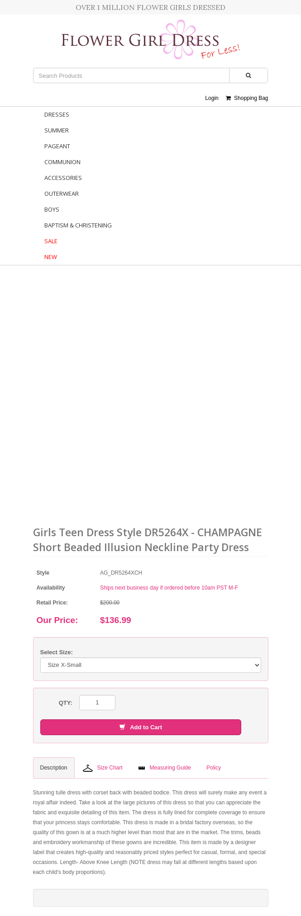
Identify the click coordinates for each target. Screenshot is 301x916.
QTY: (65, 702)
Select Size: (56, 652)
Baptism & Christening (78, 225)
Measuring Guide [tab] (164, 768)
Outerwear (61, 193)
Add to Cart (140, 727)
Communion (62, 162)
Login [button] (211, 98)
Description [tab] (53, 768)
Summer (56, 130)
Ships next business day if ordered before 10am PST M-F (169, 588)
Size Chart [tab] (103, 768)
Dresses (56, 114)
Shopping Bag (247, 98)
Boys (51, 209)
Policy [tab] (213, 768)
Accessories (63, 178)
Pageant (57, 146)
